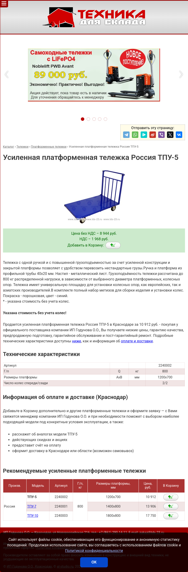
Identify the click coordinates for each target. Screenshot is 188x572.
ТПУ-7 (31, 506)
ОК (94, 562)
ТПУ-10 (32, 516)
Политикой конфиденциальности (94, 550)
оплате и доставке (137, 341)
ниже (76, 341)
